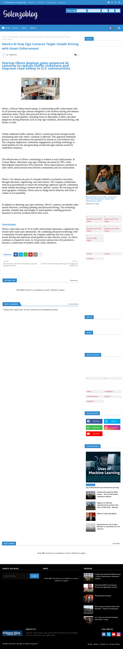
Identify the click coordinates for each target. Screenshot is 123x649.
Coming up (62, 2)
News (112, 10)
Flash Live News (94, 10)
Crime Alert (81, 10)
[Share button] (40, 254)
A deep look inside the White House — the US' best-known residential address (107, 494)
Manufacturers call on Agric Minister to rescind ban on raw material (108, 526)
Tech (117, 10)
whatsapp (96, 427)
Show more (74, 280)
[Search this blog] (16, 576)
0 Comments (73, 304)
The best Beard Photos (103, 596)
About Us (31, 2)
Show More (116, 543)
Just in (15, 28)
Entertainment (92, 396)
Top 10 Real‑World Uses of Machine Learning (102, 487)
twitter (114, 421)
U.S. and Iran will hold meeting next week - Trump (106, 618)
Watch (32, 28)
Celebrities (109, 391)
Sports (104, 10)
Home (7, 28)
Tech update (13, 37)
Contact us (41, 2)
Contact (90, 259)
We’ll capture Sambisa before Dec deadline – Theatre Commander (107, 607)
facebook (96, 421)
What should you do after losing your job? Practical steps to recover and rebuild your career (101, 199)
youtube (96, 434)
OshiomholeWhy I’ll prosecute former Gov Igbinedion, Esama (106, 586)
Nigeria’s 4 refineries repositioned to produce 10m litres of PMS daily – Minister (107, 505)
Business (90, 401)
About (107, 254)
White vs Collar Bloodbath (106, 514)
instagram (114, 427)
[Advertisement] (104, 89)
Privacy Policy (51, 2)
